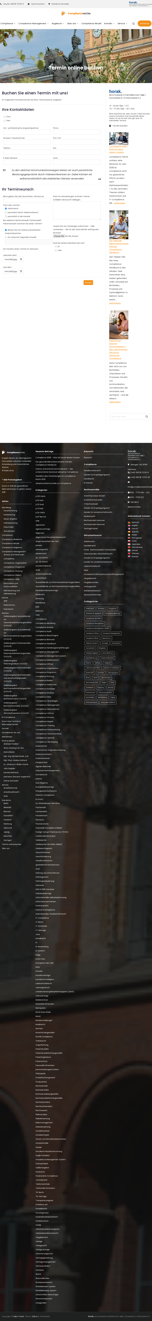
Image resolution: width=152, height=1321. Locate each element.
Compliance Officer (44, 664)
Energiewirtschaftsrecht (46, 791)
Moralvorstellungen (44, 1020)
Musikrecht (40, 1024)
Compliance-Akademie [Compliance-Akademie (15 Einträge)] (93, 613)
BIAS (37, 607)
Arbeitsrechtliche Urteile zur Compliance (53, 483)
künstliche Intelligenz (45, 979)
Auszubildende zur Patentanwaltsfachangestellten (58, 582)
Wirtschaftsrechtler (92, 595)
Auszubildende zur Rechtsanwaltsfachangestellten (58, 586)
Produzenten (41, 1082)
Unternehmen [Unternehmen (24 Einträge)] (90, 692)
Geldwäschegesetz (44, 848)
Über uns (72, 23)
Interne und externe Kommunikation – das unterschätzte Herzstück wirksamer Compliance (118, 349)
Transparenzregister (44, 1200)
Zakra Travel (18, 1316)
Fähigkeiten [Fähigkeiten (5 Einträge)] (102, 648)
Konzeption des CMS (45, 963)
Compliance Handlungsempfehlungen (52, 648)
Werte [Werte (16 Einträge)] (113, 697)
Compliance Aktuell (91, 23)
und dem (13, 269)
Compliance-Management (33, 23)
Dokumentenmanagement (48, 770)
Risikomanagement (44, 1122)
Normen (39, 1028)
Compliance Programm (46, 672)
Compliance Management (47, 652)
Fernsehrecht (41, 815)
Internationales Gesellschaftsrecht (51, 914)
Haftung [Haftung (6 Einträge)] (97, 663)
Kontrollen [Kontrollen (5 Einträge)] (101, 673)
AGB (3, 492)
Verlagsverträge (43, 1249)
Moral (38, 1016)
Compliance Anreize (44, 627)
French (134, 528)
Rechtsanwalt (42, 1086)
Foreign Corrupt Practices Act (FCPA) (52, 832)
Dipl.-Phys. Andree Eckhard (15, 760)
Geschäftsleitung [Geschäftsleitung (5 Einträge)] (91, 658)
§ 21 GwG (39, 508)
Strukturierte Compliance (47, 1176)
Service (122, 23)
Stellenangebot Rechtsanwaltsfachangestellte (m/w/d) (17, 688)
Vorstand (40, 1270)
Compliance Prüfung (45, 676)
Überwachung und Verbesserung (12, 592)
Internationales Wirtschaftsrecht (98, 554)
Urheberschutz (42, 1221)
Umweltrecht (41, 1208)
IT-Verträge (41, 930)
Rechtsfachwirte (43, 1102)
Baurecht (88, 457)
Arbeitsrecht (41, 553)
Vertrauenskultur (43, 1266)
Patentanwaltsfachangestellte (49, 1053)
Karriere (5, 613)
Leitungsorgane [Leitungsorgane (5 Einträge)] (113, 673)
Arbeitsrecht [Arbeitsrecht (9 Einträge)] (90, 609)
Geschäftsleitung (43, 856)
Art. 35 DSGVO (42, 562)
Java (38, 934)
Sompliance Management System (51, 1159)
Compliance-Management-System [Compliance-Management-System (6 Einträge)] (97, 628)
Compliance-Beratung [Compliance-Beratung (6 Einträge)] (112, 613)
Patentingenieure (43, 1057)
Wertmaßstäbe (42, 1278)
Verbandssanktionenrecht (47, 1233)
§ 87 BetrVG (41, 517)
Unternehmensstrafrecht (47, 1217)
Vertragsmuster (91, 528)
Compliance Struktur (45, 693)
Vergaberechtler (91, 582)
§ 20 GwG (40, 504)
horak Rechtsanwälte (93, 500)
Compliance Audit (43, 631)
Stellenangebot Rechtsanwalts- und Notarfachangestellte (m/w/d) (17, 678)
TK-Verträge (41, 1196)
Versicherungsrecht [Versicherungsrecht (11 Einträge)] (105, 692)
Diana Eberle (9, 752)
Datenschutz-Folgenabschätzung (50, 750)
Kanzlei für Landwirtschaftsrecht (98, 512)
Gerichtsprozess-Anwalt (94, 496)
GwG (38, 869)
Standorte (6, 800)
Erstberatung (9, 514)
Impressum (9, 609)
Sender (39, 1147)
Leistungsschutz (43, 987)
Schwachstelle (42, 1143)
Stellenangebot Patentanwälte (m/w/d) (17, 644)
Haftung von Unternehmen (47, 873)
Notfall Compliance (44, 1036)
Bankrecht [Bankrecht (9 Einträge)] (101, 609)
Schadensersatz (43, 1131)
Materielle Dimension (45, 1004)
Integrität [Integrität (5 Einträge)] (107, 663)
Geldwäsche (41, 840)
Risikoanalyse (41, 1114)
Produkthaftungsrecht (45, 1077)
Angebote (58, 23)
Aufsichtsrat (41, 578)
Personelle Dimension (45, 1065)
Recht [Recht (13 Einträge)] (95, 678)
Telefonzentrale (43, 1184)
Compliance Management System (51, 656)
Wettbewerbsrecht (44, 1282)
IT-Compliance (42, 918)
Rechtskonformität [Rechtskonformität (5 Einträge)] (92, 683)
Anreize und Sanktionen (14, 554)
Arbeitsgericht (42, 549)
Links (6, 796)
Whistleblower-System (45, 1286)
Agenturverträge (43, 529)
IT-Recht (39, 922)
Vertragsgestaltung (44, 1258)
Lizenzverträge (42, 996)
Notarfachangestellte (45, 1032)
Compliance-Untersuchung (48, 729)
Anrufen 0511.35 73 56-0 (12, 4)
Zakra (34, 1316)
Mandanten (7, 737)
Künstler (39, 971)
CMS (37, 615)
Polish (134, 541)
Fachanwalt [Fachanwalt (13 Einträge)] (116, 643)
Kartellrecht (41, 938)
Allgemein (40, 533)
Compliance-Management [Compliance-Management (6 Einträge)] (95, 623)
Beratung (40, 598)
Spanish (135, 531)
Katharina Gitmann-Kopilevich (17, 776)
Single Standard (42, 1155)
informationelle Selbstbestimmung (51, 897)
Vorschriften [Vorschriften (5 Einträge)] (90, 697)
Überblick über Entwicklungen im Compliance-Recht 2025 (56, 477)
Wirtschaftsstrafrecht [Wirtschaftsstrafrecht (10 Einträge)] (108, 702)
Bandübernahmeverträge (47, 590)
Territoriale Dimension (45, 1188)
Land (77, 160)
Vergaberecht (42, 1237)
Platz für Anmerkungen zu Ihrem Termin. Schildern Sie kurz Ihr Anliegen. (77, 207)
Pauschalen (9, 527)
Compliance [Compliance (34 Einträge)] (113, 609)
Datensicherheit (43, 758)
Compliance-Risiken (12, 575)
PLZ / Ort (77, 140)
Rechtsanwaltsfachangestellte (49, 1098)
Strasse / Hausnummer (27, 140)
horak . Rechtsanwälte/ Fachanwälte (100, 549)
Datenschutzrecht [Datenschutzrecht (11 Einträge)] (92, 643)
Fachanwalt (41, 807)
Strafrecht (40, 1172)
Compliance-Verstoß (45, 738)
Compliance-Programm (14, 567)
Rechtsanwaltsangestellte (47, 1094)
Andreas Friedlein (11, 744)
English (134, 525)
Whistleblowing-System (46, 1290)
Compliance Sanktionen (46, 684)
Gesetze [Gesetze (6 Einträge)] (88, 663)
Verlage (39, 1241)
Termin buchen (36, 4)
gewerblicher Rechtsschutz (47, 865)
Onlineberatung (11, 523)
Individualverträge (43, 893)
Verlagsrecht (41, 1245)
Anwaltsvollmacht (11, 792)
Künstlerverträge (43, 975)
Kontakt (109, 23)
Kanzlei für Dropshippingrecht (97, 474)
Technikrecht (41, 1180)
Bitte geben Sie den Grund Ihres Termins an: (27, 198)
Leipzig (6, 832)
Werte (38, 1274)
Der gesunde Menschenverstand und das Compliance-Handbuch (118, 246)
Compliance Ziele (43, 697)
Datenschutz (9, 605)
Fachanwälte (41, 811)
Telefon (27, 150)
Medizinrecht (89, 516)
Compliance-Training (45, 725)
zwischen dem (13, 257)
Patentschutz (41, 1061)
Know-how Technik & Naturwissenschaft (11, 723)
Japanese (135, 544)
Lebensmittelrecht (44, 983)
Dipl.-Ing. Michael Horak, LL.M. (16, 756)
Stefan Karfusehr (11, 781)
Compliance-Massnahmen (47, 709)
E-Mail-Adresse (27, 160)
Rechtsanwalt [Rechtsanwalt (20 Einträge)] (105, 678)
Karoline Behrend (11, 772)
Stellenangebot (42, 1167)
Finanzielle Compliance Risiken (49, 828)
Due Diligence (42, 783)
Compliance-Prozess (45, 717)
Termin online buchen (11, 844)
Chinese (135, 553)
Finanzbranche (42, 824)
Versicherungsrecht (44, 1253)
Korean (134, 550)
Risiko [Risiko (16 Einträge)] (112, 683)
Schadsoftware (42, 1135)
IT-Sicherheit (41, 926)
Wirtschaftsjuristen (44, 1298)
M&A (86, 570)
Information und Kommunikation (11, 585)
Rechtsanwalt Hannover (94, 520)
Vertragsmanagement (45, 1262)
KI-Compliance (8, 717)
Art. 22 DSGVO (42, 558)
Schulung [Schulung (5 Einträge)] (100, 688)
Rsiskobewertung (43, 1127)
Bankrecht (40, 594)
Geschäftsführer (43, 852)
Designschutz (41, 762)
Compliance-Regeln (44, 721)
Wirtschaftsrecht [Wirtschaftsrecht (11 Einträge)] (91, 702)
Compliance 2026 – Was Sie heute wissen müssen (118, 149)
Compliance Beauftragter (47, 635)
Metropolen (41, 1008)
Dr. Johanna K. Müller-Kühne (16, 764)
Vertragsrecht (90, 586)
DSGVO (39, 779)
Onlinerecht (41, 1041)
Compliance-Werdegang (47, 742)
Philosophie (40, 1073)
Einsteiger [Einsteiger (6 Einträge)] (105, 643)
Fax (77, 150)
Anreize (39, 545)
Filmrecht (40, 820)
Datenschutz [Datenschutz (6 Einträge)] (106, 638)
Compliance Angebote (12, 547)
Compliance (8, 23)
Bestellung (6, 507)
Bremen (7, 811)
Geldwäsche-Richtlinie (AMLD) (49, 844)
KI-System (40, 951)
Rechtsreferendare (44, 1106)
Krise (38, 967)
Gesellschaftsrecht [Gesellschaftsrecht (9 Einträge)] (107, 658)
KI (36, 942)
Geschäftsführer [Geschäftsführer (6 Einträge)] (107, 653)
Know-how (40, 959)
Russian (134, 556)
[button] (14, 23)
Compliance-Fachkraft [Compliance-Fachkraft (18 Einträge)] (93, 618)
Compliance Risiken (44, 680)
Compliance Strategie (45, 689)
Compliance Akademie (12, 539)
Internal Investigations (45, 910)
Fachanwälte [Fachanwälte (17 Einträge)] (90, 648)
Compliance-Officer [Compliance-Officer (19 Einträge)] (92, 633)
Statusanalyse (42, 1163)
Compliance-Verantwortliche (48, 734)
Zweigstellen (41, 1303)
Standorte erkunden (59, 4)
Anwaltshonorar (10, 788)
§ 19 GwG (39, 500)
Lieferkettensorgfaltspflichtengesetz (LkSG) (55, 991)
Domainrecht (41, 774)
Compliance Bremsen (45, 639)
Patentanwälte (42, 1049)
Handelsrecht (90, 545)
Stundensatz (9, 531)
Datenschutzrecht (44, 754)
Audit (38, 570)
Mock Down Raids (43, 1012)
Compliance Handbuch (46, 643)
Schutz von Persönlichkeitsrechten (51, 1139)
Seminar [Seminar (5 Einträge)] (110, 688)
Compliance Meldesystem (47, 660)
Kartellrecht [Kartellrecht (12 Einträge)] (90, 673)
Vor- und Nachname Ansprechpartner (27, 130)
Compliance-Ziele (11, 579)
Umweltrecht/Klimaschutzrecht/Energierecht (104, 574)
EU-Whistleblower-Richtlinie (48, 803)
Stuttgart (8, 840)
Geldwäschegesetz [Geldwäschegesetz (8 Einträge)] (92, 653)
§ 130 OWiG (40, 496)
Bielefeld (7, 807)
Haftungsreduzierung (45, 881)
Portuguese (136, 538)
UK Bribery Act (42, 1204)
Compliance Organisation (47, 668)
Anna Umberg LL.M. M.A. (14, 748)
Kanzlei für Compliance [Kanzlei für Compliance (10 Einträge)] (111, 668)
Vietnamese (137, 547)
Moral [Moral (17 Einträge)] (88, 678)
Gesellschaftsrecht (44, 860)
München (8, 836)
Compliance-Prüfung (13, 571)
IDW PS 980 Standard (45, 889)
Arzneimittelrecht (43, 566)
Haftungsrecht (42, 877)
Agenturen (40, 525)
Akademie (144, 23)
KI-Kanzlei (88, 483)
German (135, 522)
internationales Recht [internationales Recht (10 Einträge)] (93, 668)
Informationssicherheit (46, 901)
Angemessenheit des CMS (47, 541)
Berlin (6, 803)
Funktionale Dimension (45, 836)
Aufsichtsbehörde (43, 574)
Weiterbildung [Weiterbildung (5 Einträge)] (102, 697)
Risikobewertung (43, 1118)
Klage (38, 955)
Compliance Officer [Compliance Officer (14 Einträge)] (92, 638)
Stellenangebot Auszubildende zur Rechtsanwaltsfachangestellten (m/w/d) (18, 634)
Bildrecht (39, 611)
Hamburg (8, 824)
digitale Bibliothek (43, 766)
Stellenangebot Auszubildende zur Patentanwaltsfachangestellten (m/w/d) (18, 621)
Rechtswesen (41, 1110)
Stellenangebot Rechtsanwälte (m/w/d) (17, 669)
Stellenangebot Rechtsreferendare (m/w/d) (16, 704)
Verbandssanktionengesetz (48, 1229)
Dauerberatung (10, 510)
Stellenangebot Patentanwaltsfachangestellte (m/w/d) (17, 653)
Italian (134, 535)
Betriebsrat (40, 603)
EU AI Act (39, 799)
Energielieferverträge (45, 787)
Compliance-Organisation (15, 563)
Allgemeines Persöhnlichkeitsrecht (51, 537)
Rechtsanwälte (42, 1090)
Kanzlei (5, 597)
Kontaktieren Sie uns (11, 732)
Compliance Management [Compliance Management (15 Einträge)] (111, 633)
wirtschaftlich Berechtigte (47, 1294)
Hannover (8, 828)
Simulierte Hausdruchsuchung (49, 1151)
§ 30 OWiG (40, 512)
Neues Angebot (10, 519)
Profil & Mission (8, 741)
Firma (77, 130)
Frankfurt (8, 820)
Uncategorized (42, 1213)
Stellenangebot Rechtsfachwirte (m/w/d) (15, 697)
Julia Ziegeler (9, 768)
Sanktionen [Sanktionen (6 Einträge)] (89, 688)
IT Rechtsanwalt (91, 504)
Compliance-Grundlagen (47, 701)
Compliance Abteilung (45, 623)
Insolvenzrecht (42, 905)
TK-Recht (40, 1192)
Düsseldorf (8, 815)
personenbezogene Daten (47, 1069)
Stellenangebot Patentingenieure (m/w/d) (15, 662)
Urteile (38, 1225)
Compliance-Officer (45, 713)
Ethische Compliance (45, 795)
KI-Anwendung (42, 946)
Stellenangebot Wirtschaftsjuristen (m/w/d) (16, 711)
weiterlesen (119, 203)
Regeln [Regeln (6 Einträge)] (104, 683)
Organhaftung (42, 1045)
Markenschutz (42, 1000)
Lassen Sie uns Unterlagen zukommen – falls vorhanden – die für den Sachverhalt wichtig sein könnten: (77, 231)
